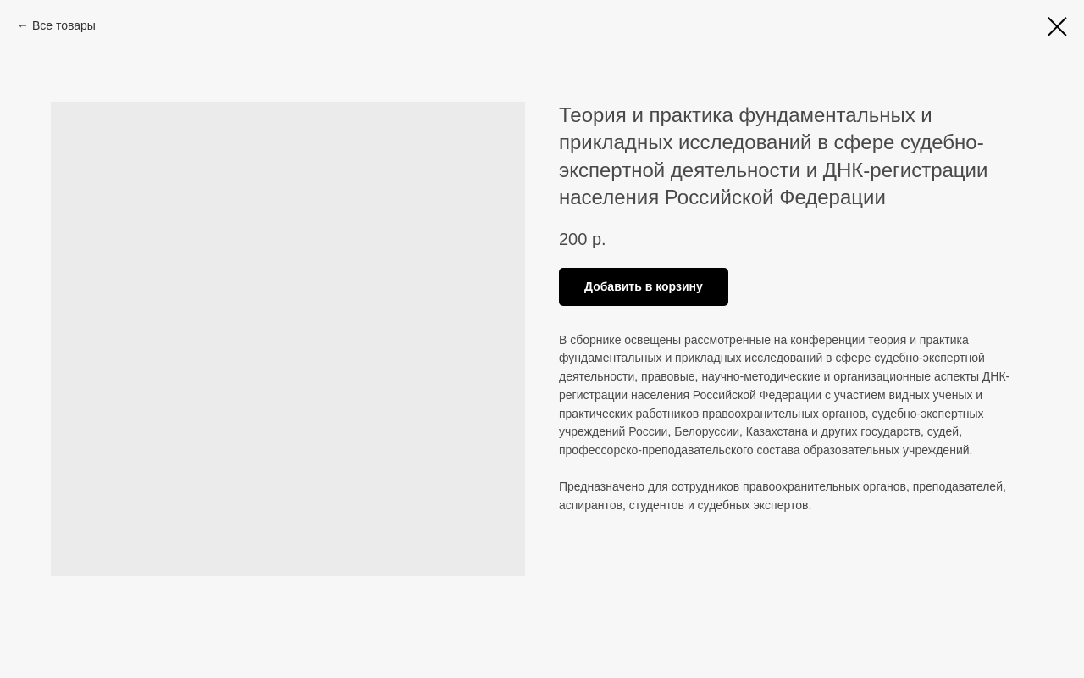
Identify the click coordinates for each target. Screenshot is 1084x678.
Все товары (64, 25)
